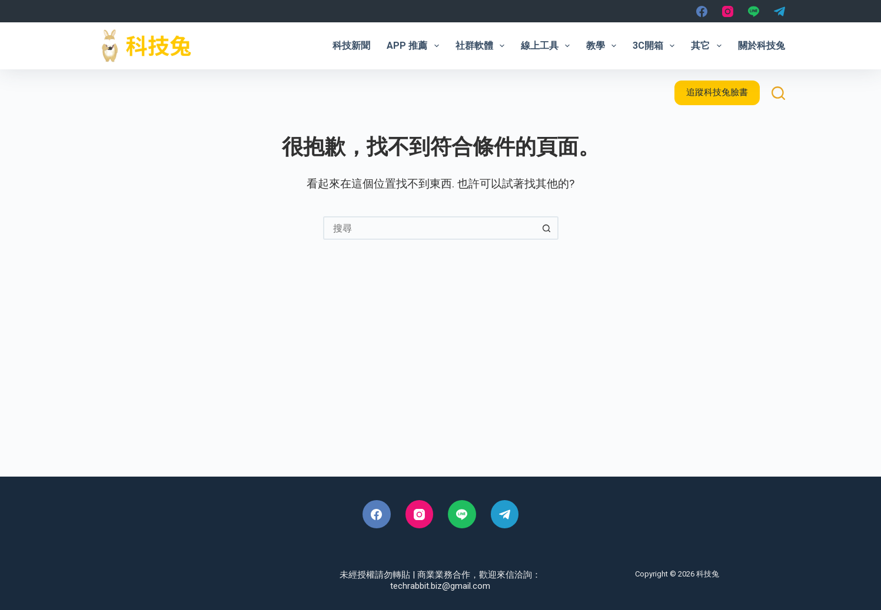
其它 (708, 46)
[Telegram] (779, 11)
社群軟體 (482, 46)
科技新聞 (351, 45)
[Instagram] (727, 11)
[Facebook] (701, 11)
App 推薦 (415, 46)
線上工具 (547, 46)
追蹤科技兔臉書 (717, 92)
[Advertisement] (441, 376)
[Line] (753, 11)
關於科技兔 (761, 45)
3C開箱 (656, 46)
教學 (603, 46)
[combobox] (430, 228)
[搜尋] (778, 93)
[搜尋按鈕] (546, 228)
